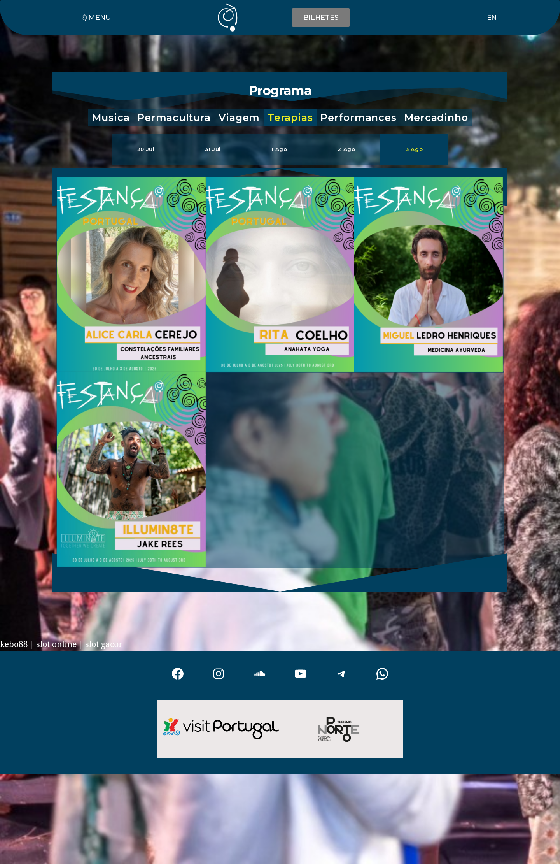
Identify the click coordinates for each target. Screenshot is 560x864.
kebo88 (14, 644)
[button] (111, 117)
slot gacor (103, 644)
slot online (56, 644)
